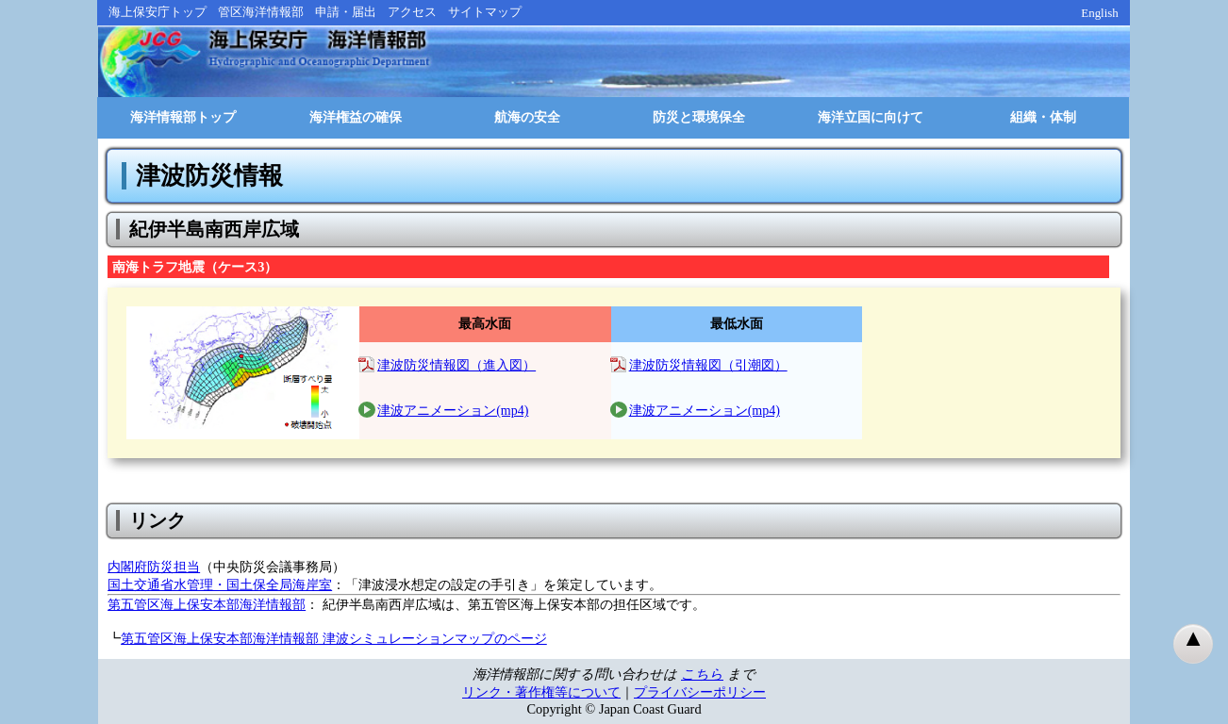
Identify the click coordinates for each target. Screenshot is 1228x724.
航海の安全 (527, 117)
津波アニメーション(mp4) (452, 410)
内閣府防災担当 (154, 566)
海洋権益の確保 (355, 117)
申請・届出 (345, 12)
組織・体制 (1043, 117)
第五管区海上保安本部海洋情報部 (207, 604)
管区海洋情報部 (261, 12)
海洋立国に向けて (870, 117)
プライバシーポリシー (700, 691)
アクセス (412, 12)
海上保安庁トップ (157, 12)
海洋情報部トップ (183, 117)
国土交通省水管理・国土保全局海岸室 (220, 584)
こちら (702, 674)
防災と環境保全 (699, 117)
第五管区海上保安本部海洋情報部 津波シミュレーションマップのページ (334, 638)
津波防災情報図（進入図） (456, 365)
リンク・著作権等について (541, 691)
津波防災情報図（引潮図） (708, 365)
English (1100, 13)
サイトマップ (485, 12)
